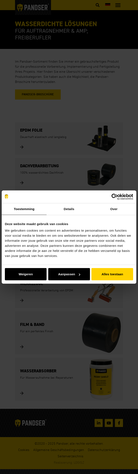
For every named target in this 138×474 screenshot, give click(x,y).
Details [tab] (69, 209)
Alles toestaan (112, 274)
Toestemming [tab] (24, 209)
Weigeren (26, 274)
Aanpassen (69, 274)
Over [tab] (114, 209)
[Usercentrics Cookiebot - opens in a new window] (114, 196)
